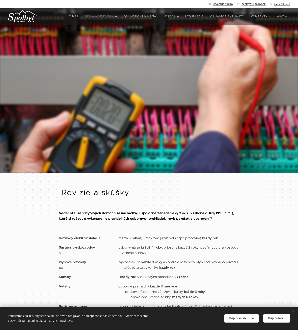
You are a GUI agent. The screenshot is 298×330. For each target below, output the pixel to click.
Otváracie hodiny (223, 4)
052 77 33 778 (282, 4)
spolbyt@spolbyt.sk (254, 4)
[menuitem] (70, 16)
